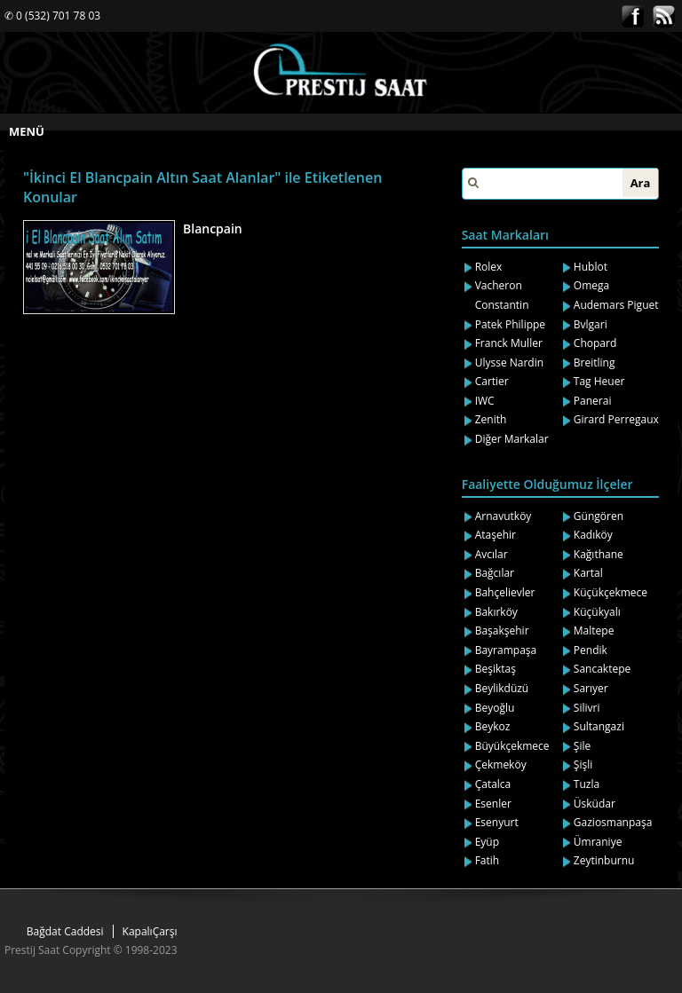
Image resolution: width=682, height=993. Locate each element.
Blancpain (212, 228)
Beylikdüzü (502, 688)
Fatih (487, 860)
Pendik (590, 650)
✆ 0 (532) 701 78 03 (52, 15)
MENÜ (26, 131)
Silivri (587, 707)
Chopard (595, 343)
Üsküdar (594, 803)
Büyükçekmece (512, 745)
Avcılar (491, 554)
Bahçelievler (505, 592)
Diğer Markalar (512, 438)
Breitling (594, 362)
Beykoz (493, 726)
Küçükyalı (597, 611)
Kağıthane (598, 554)
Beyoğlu (495, 707)
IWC (485, 400)
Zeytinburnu (604, 860)
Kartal (588, 572)
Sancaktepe (602, 668)
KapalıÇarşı (150, 931)
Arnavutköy (503, 516)
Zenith (491, 419)
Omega (591, 285)
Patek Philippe (510, 324)
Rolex (489, 266)
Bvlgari (590, 324)
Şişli (583, 764)
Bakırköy (496, 611)
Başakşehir (502, 630)
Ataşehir (495, 534)
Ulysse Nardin (509, 362)
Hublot (590, 266)
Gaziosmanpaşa (613, 822)
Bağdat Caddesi (65, 931)
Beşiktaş (495, 668)
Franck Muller (509, 343)
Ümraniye (598, 841)
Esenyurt (497, 822)
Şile (582, 745)
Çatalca (493, 784)
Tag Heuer (599, 381)
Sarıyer (591, 688)
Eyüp (487, 841)
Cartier (492, 381)
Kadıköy (593, 534)
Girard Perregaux (616, 419)
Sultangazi (599, 726)
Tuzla (586, 784)
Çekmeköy (501, 764)
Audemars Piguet (616, 304)
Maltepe (594, 630)
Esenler (493, 803)
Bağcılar (494, 572)
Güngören (598, 516)
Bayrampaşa (506, 650)
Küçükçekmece (610, 592)
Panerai (593, 400)
